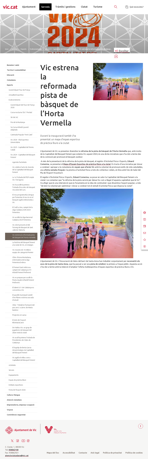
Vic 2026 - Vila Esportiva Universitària (19, 141)
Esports (24, 49)
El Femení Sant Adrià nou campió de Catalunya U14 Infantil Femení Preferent (21, 269)
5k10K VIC (14, 117)
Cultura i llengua (13, 395)
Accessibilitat (69, 453)
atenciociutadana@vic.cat (17, 456)
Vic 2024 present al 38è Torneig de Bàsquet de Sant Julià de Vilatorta (22, 227)
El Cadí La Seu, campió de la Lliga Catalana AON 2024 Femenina (22, 209)
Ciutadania (11, 80)
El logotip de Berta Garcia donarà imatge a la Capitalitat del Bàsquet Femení (23, 350)
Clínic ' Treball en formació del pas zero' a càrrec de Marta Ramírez (23, 307)
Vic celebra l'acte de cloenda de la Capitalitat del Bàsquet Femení (23, 169)
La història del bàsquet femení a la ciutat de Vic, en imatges (23, 243)
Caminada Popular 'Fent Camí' (21, 135)
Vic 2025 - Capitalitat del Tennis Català (22, 148)
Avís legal (95, 453)
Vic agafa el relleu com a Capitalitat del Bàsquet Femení (23, 359)
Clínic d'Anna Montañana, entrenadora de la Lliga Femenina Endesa (21, 259)
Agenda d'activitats (19, 162)
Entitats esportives (16, 385)
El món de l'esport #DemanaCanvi (19, 321)
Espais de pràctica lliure (17, 380)
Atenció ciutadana (14, 400)
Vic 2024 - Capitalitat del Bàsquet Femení (60, 49)
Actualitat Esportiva (16, 95)
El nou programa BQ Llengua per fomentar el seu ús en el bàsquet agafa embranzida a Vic (23, 198)
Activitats (12, 365)
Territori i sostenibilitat (16, 70)
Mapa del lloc (53, 453)
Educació (10, 75)
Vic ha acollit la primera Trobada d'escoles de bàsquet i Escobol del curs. (23, 187)
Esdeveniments (36, 49)
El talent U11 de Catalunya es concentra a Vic (23, 289)
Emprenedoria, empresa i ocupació (20, 405)
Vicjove (10, 410)
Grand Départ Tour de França (19, 90)
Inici (6, 49)
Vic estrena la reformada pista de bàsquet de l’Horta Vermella (23, 236)
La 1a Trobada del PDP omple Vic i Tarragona (23, 178)
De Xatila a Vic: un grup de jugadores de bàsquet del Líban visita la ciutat (22, 330)
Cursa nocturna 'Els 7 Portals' (21, 112)
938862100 (13, 450)
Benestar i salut (13, 65)
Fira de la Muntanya (18, 122)
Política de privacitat (112, 453)
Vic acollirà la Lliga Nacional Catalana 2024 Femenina (22, 218)
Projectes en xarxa (19, 315)
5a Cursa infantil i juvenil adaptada (19, 128)
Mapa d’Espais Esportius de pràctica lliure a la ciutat (87, 164)
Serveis (14, 49)
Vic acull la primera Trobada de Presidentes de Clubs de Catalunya (23, 340)
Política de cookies (134, 453)
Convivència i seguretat (16, 415)
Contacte (83, 453)
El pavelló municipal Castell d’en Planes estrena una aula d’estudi (23, 297)
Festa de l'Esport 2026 (17, 390)
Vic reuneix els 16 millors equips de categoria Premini (22, 251)
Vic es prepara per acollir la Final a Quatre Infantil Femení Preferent (23, 280)
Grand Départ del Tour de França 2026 (22, 106)
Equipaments (14, 375)
